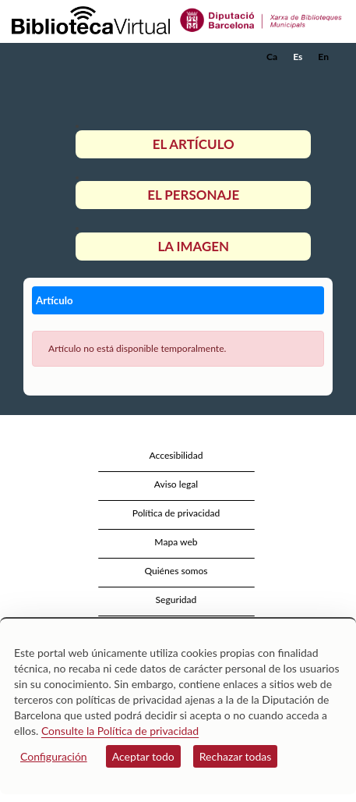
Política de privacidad (176, 513)
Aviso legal (176, 484)
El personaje (193, 194)
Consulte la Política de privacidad (120, 730)
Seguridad (176, 599)
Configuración (53, 756)
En (323, 56)
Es (297, 56)
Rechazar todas (235, 756)
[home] (89, 57)
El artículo (193, 144)
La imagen (193, 246)
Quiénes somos (175, 571)
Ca (271, 56)
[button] (322, 80)
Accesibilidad (176, 455)
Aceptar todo (143, 756)
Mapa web (175, 542)
